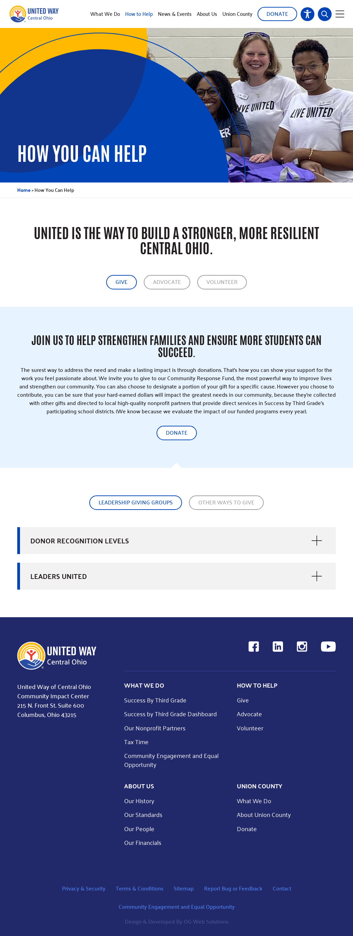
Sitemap (184, 888)
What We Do (105, 14)
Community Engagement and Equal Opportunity (171, 760)
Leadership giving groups (136, 502)
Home (24, 190)
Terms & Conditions (139, 888)
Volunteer (222, 282)
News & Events (175, 14)
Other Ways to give (226, 502)
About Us (207, 14)
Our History (139, 800)
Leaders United (58, 576)
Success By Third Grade (155, 700)
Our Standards (143, 814)
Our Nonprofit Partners (154, 727)
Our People (139, 828)
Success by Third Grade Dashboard (170, 713)
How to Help (139, 14)
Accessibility (307, 14)
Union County (237, 14)
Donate (277, 14)
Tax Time (136, 741)
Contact (282, 888)
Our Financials (142, 842)
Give (121, 282)
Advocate (167, 282)
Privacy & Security (83, 888)
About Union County (264, 814)
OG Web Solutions (206, 921)
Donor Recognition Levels (79, 540)
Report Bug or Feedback (233, 888)
